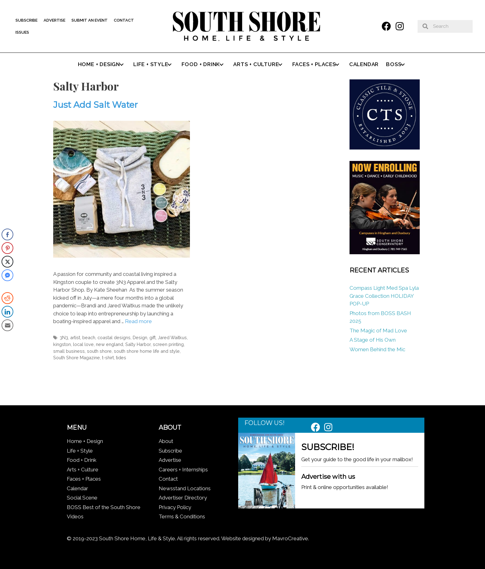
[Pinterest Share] (7, 248)
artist (75, 337)
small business (69, 351)
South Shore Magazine (76, 357)
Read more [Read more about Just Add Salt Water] (138, 321)
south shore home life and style (147, 351)
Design (140, 337)
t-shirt (108, 357)
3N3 (64, 337)
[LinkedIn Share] (7, 312)
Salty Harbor (138, 344)
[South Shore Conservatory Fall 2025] (384, 252)
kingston (62, 344)
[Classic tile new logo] (384, 148)
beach (88, 337)
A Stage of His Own (373, 340)
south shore (99, 351)
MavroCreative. (290, 538)
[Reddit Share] (7, 298)
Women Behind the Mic (377, 349)
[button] (386, 26)
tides (121, 357)
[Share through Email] (7, 325)
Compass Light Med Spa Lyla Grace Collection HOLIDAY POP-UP (384, 296)
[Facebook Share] (7, 234)
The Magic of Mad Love (379, 330)
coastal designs (114, 337)
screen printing (168, 344)
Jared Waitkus (172, 337)
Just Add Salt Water (95, 104)
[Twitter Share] (7, 262)
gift (152, 337)
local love (83, 344)
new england (109, 344)
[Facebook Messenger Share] (7, 275)
